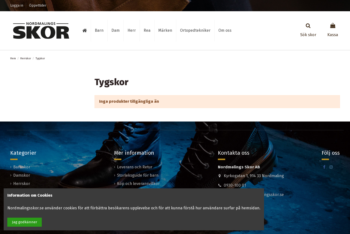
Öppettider (37, 5)
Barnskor (21, 167)
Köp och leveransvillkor (138, 183)
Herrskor (21, 183)
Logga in (17, 5)
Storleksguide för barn (138, 175)
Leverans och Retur (134, 167)
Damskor (21, 175)
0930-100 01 (235, 185)
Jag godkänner (24, 222)
